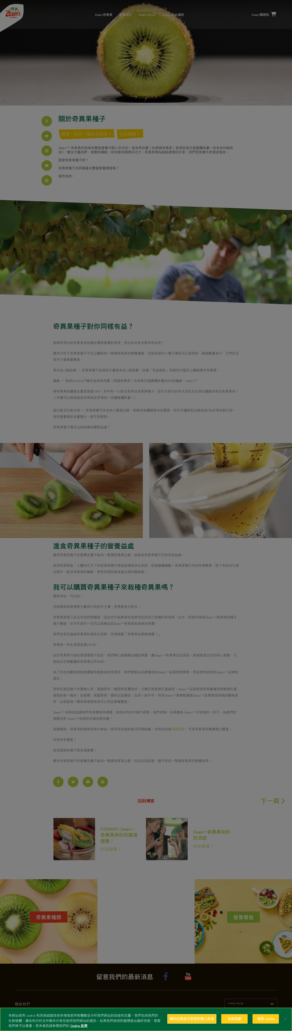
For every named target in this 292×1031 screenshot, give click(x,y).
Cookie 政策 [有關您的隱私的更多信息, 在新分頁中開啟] (78, 1025)
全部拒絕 (234, 1018)
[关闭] (285, 1019)
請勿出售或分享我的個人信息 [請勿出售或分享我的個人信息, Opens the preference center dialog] (192, 1018)
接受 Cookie (265, 1018)
